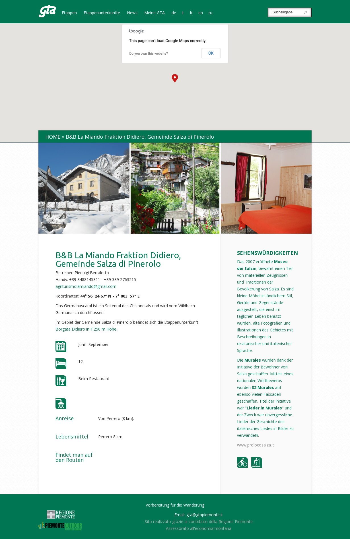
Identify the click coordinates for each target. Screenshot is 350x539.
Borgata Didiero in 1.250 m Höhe (85, 329)
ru (210, 13)
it (183, 13)
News (132, 13)
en (200, 13)
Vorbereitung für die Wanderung (175, 505)
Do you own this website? (148, 54)
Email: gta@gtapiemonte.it (198, 514)
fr (191, 13)
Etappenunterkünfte (102, 13)
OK (210, 53)
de (174, 13)
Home (52, 136)
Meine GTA (154, 13)
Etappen (69, 13)
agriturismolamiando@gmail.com (85, 286)
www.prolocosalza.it (255, 445)
